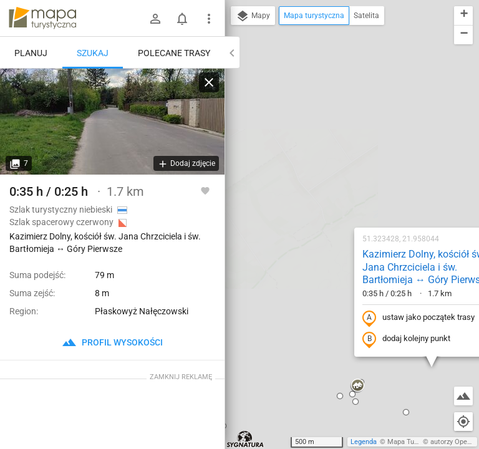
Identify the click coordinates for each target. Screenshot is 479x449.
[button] (276, 238)
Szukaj (93, 53)
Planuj (30, 53)
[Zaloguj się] (155, 19)
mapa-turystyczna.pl (42, 18)
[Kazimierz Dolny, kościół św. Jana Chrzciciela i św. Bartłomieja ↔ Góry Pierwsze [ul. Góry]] (112, 122)
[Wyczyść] (209, 82)
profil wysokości (112, 342)
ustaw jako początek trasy (337, 170)
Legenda (364, 442)
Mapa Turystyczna (415, 442)
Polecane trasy (174, 53)
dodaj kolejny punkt (325, 191)
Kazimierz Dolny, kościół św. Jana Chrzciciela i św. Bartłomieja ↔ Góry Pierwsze (345, 119)
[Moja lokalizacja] (463, 421)
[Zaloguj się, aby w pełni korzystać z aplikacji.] (205, 190)
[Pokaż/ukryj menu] (209, 19)
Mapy (253, 16)
